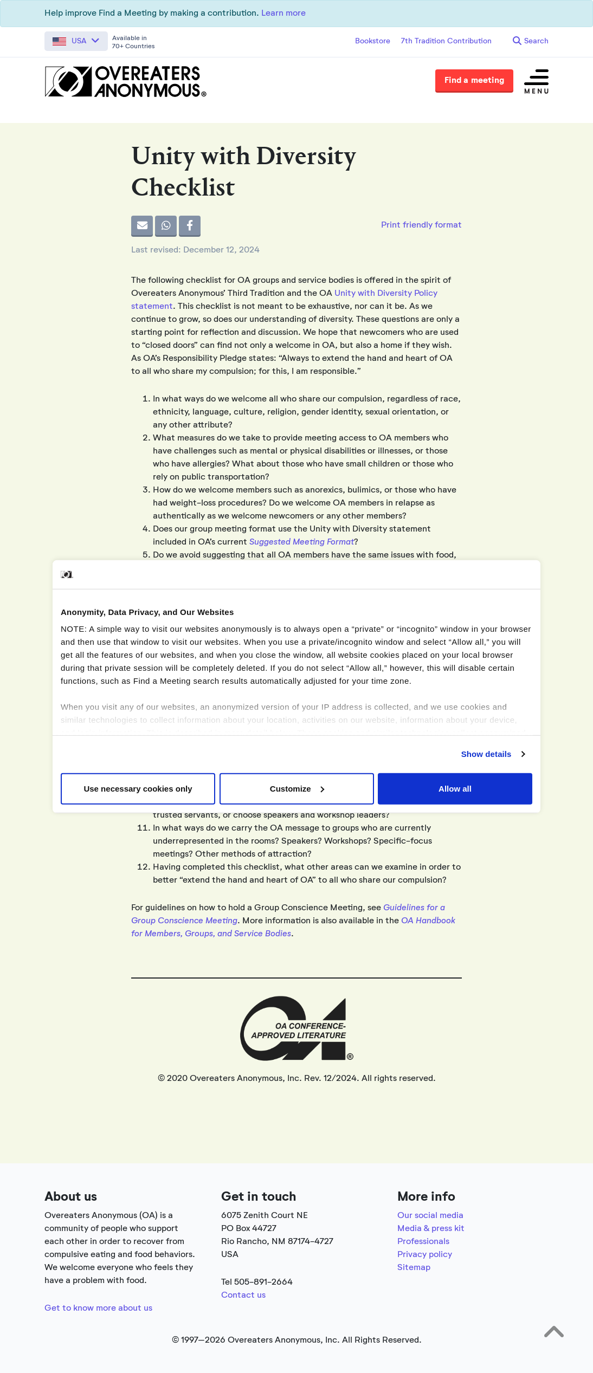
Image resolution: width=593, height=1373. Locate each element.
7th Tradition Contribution (446, 41)
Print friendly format (421, 225)
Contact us (243, 1295)
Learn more (283, 13)
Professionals (423, 1242)
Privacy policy (424, 1255)
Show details (486, 754)
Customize (297, 788)
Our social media (430, 1216)
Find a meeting (474, 80)
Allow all (455, 788)
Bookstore (372, 41)
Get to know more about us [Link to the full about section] (98, 1308)
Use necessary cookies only (137, 788)
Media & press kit (431, 1229)
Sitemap (413, 1268)
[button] (76, 41)
